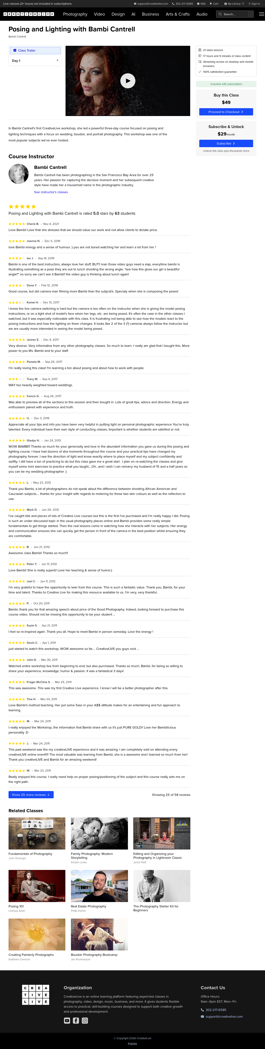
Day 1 (16, 60)
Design (118, 14)
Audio (201, 14)
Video (99, 14)
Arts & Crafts (178, 14)
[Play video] (128, 81)
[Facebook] (76, 1020)
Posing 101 (16, 906)
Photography (75, 14)
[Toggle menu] (261, 14)
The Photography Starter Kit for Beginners (155, 908)
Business (150, 14)
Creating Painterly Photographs (31, 954)
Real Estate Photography (88, 906)
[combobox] (234, 14)
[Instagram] (85, 1020)
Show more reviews (31, 794)
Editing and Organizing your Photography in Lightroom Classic (157, 855)
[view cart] (215, 3)
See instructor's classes (51, 192)
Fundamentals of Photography (30, 853)
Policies (132, 1043)
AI (133, 14)
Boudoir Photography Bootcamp (94, 954)
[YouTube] (67, 1020)
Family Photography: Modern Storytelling (92, 855)
